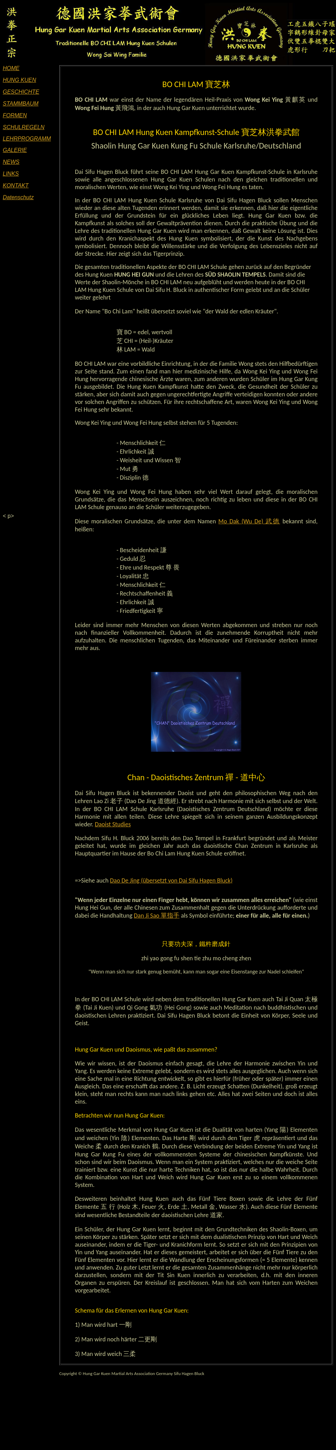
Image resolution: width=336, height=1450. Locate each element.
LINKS (11, 174)
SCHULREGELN (23, 127)
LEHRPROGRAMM (27, 139)
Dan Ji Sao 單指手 (156, 915)
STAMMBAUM (21, 104)
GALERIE (15, 150)
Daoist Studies (113, 824)
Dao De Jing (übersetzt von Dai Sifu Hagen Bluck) (171, 880)
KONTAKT (15, 185)
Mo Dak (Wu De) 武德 (249, 521)
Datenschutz (18, 197)
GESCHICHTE (21, 92)
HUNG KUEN (19, 80)
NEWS (11, 162)
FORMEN (15, 115)
